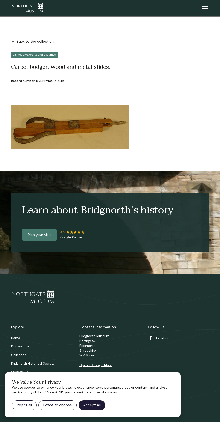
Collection (18, 355)
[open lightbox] (70, 127)
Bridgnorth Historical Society (33, 363)
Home (15, 338)
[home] (27, 8)
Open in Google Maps (95, 365)
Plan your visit (39, 234)
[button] (204, 8)
